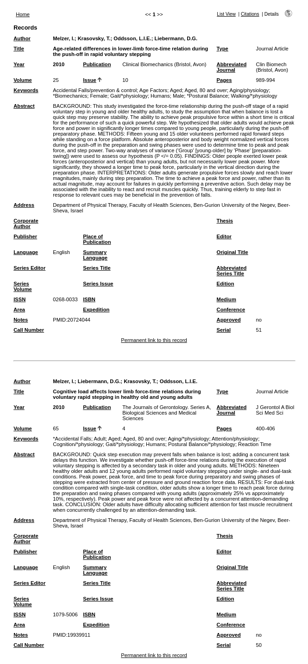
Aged (176, 90)
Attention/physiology (235, 438)
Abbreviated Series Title (232, 270)
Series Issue (98, 283)
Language (25, 252)
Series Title (97, 268)
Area (19, 309)
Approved (229, 320)
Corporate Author (25, 223)
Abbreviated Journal (232, 67)
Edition (225, 283)
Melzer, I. (64, 38)
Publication (97, 64)
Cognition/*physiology (78, 444)
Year (19, 64)
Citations (250, 14)
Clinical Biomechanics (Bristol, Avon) (164, 64)
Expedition (96, 309)
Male (178, 96)
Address (23, 205)
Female (98, 96)
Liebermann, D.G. (176, 38)
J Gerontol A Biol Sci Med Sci (275, 410)
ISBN (89, 299)
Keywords (25, 90)
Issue (89, 80)
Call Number (28, 330)
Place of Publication (97, 239)
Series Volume (22, 286)
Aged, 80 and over (205, 90)
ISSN (19, 299)
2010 (58, 64)
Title (18, 48)
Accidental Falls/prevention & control (95, 90)
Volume (22, 80)
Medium (226, 299)
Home (23, 14)
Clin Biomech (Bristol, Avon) (272, 67)
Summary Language (95, 255)
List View (226, 14)
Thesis (225, 220)
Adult (100, 438)
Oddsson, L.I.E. (132, 38)
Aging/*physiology (188, 438)
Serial (224, 330)
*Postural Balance (207, 96)
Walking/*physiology (254, 96)
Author (22, 38)
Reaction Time (254, 444)
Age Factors (153, 90)
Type (222, 48)
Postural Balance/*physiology (201, 444)
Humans (160, 96)
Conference (231, 309)
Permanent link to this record (154, 340)
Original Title (232, 252)
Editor (224, 236)
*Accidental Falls (72, 438)
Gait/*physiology (129, 96)
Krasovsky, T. (94, 38)
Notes (20, 320)
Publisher (25, 236)
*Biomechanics (70, 96)
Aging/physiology (249, 90)
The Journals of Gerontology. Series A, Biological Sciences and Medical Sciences (166, 412)
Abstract (23, 106)
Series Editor (29, 268)
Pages (224, 80)
